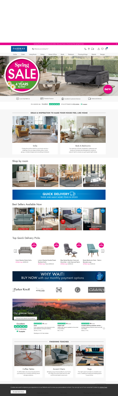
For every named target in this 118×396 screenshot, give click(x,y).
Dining (42, 12)
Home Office (53, 12)
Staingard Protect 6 (65, 355)
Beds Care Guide (88, 370)
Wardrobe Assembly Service (67, 358)
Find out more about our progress (25, 275)
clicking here (103, 387)
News (15, 366)
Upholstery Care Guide (90, 366)
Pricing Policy (27, 379)
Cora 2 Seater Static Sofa (23, 217)
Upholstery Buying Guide (90, 353)
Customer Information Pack (44, 353)
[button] (56, 50)
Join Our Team (17, 358)
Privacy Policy (48, 379)
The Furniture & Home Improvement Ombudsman (23, 360)
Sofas (15, 12)
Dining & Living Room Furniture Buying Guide (93, 356)
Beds (62, 12)
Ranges (102, 12)
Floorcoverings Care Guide (91, 372)
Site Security (57, 379)
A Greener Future (18, 364)
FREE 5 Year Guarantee (43, 355)
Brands (94, 12)
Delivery (39, 362)
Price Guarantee (18, 379)
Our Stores (16, 355)
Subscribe (100, 342)
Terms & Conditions (38, 379)
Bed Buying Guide (88, 361)
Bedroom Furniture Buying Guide (92, 359)
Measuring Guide (41, 358)
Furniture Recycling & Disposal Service (70, 360)
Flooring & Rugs (83, 12)
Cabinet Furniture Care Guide (91, 368)
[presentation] (3, 33)
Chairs (23, 12)
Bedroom (71, 12)
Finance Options (64, 353)
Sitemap (64, 379)
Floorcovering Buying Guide (91, 364)
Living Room (32, 12)
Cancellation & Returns (43, 360)
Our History (17, 353)
